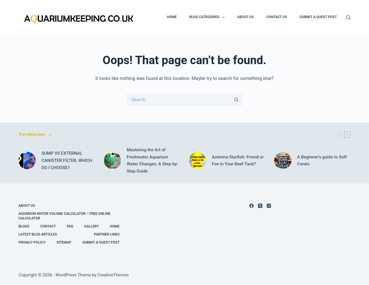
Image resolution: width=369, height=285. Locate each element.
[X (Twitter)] (260, 206)
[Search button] (236, 99)
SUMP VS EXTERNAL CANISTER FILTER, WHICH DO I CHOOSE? (67, 160)
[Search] (348, 17)
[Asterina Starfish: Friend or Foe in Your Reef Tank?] (197, 160)
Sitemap (64, 242)
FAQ (70, 226)
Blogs (23, 226)
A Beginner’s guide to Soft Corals (322, 160)
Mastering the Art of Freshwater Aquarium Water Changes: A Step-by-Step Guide (153, 160)
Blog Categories (208, 17)
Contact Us (276, 17)
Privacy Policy (32, 242)
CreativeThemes (113, 275)
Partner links (107, 234)
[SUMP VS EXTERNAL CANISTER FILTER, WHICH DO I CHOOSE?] (27, 160)
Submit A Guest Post (318, 17)
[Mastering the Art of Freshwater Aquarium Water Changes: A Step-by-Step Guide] (112, 160)
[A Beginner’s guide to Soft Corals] (282, 160)
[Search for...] (179, 99)
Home (172, 17)
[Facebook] (251, 206)
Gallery (91, 226)
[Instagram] (269, 206)
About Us (245, 17)
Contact (48, 226)
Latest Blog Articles (37, 234)
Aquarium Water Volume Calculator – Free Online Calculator (64, 216)
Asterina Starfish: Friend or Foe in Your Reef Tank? (238, 160)
